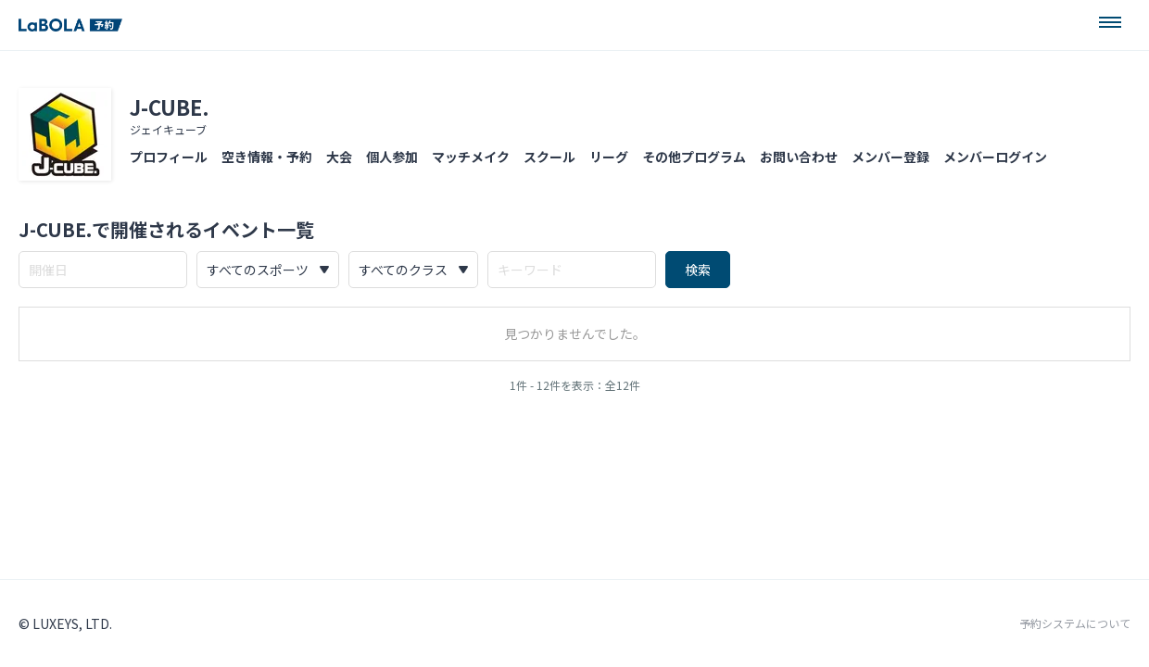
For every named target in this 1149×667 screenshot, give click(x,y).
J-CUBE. (169, 106)
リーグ (608, 156)
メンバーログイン (995, 156)
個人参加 (392, 156)
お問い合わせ (799, 156)
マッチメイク (471, 156)
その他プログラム (694, 156)
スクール (549, 156)
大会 (339, 156)
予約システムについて (1074, 623)
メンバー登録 (890, 156)
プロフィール (169, 156)
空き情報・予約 (266, 156)
